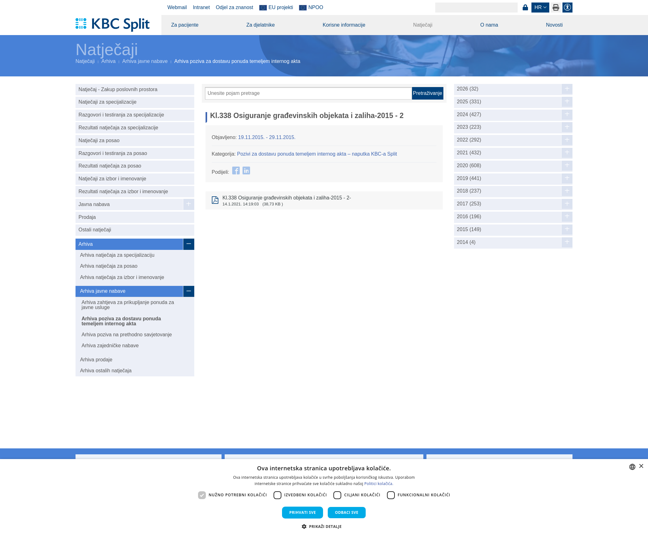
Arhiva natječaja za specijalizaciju (117, 255)
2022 (469, 139)
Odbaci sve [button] (346, 512)
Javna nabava (94, 204)
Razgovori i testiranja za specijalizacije (121, 114)
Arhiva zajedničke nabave (109, 345)
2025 (469, 101)
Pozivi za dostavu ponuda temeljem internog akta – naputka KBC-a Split (317, 154)
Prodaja (87, 217)
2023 (469, 127)
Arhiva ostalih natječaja (106, 370)
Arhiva (109, 61)
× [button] (641, 466)
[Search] (476, 8)
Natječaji (422, 25)
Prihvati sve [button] (302, 512)
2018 (469, 191)
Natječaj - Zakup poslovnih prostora (118, 89)
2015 (469, 229)
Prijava (525, 8)
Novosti (554, 25)
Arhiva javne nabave (145, 61)
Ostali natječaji (95, 229)
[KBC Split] (115, 25)
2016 (469, 216)
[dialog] (324, 498)
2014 (466, 242)
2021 (469, 152)
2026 (467, 88)
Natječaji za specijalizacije (108, 102)
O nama (489, 25)
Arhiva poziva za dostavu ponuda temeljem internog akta (121, 321)
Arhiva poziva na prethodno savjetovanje (126, 334)
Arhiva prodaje (96, 359)
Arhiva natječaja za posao (108, 266)
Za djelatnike (260, 25)
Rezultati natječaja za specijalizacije (118, 127)
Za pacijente (184, 25)
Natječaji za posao (99, 140)
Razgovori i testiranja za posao (113, 153)
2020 (469, 165)
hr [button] (538, 7)
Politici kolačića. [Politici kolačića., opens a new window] (379, 483)
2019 (469, 178)
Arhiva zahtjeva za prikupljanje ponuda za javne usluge (127, 305)
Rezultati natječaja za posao (110, 165)
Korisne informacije (344, 25)
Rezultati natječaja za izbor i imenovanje (123, 191)
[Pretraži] (308, 93)
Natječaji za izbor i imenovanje (112, 178)
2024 (469, 114)
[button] (324, 526)
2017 (469, 203)
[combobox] (632, 467)
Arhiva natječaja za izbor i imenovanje (122, 277)
